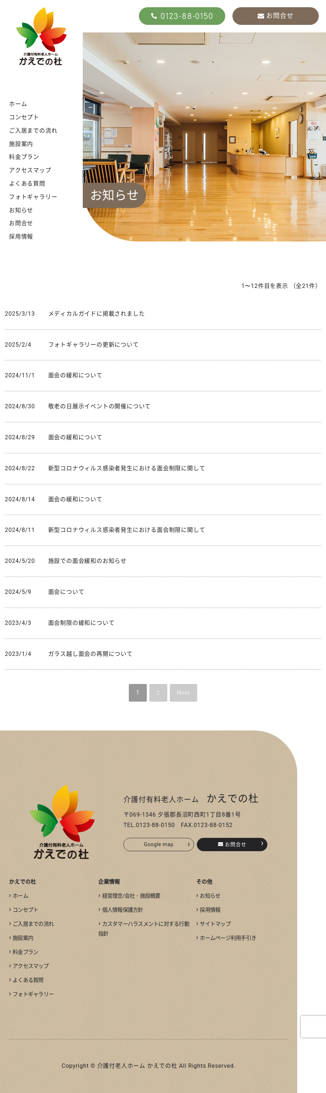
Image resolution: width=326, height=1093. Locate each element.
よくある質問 (27, 183)
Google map (167, 844)
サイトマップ (213, 924)
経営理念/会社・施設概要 (129, 896)
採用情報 (21, 236)
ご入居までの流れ (33, 130)
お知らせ (21, 210)
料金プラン (24, 157)
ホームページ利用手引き (226, 938)
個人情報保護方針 (120, 910)
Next (183, 692)
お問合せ (21, 223)
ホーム (18, 104)
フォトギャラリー (33, 197)
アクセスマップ (30, 170)
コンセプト (24, 117)
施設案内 (21, 144)
